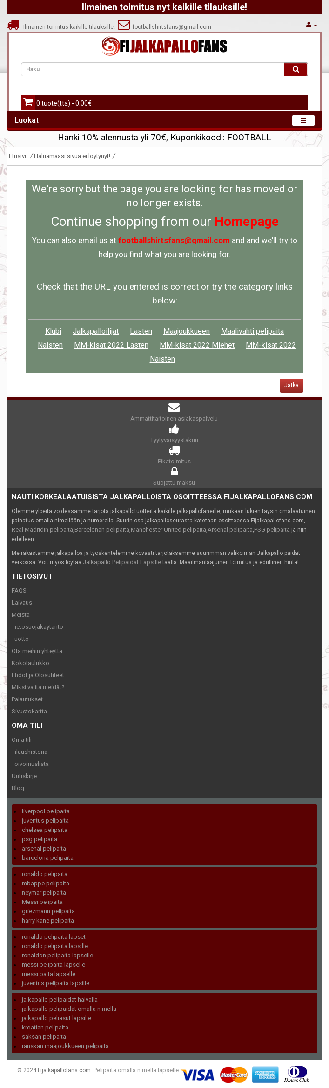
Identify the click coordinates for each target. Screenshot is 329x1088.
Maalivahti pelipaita (252, 331)
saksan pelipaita (44, 1036)
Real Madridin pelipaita (42, 529)
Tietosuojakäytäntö (37, 626)
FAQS (19, 590)
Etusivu (18, 155)
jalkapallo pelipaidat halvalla (60, 999)
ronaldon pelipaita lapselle (57, 955)
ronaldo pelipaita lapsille (55, 946)
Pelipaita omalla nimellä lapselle (136, 1070)
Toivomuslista (30, 763)
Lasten (141, 331)
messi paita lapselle (48, 973)
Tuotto (20, 638)
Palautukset (27, 699)
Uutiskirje (24, 775)
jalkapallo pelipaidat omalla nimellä (69, 1008)
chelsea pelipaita (44, 829)
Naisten (50, 345)
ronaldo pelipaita (44, 873)
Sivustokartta (29, 711)
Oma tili (22, 739)
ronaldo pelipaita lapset (54, 936)
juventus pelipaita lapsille (55, 983)
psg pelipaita (39, 839)
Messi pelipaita (42, 901)
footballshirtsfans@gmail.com (164, 27)
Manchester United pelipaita (168, 529)
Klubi (53, 331)
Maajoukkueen (186, 331)
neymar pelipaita (44, 892)
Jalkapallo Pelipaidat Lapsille (122, 562)
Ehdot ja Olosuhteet (38, 675)
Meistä (21, 614)
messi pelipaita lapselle (53, 964)
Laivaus (22, 602)
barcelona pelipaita (48, 857)
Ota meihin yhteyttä (37, 650)
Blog (18, 788)
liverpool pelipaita (46, 811)
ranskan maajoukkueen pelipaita (65, 1045)
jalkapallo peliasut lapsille (56, 1018)
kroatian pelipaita (45, 1027)
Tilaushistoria (29, 751)
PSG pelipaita (272, 529)
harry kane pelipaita (48, 920)
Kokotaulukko (30, 662)
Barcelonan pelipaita (101, 529)
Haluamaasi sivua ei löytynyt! (72, 155)
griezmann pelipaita (48, 911)
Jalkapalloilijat (96, 331)
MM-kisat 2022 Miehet (197, 345)
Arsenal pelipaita (230, 529)
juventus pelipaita (45, 820)
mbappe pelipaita (45, 883)
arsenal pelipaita (44, 848)
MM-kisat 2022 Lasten (111, 345)
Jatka (291, 385)
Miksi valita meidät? (38, 687)
